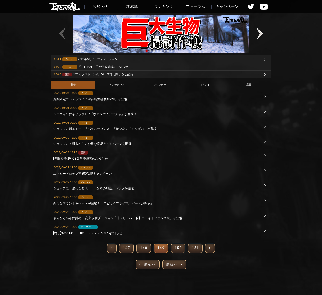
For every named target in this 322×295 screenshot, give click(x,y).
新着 (73, 84)
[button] (147, 51)
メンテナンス (117, 84)
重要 (248, 84)
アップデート (161, 84)
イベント (205, 84)
